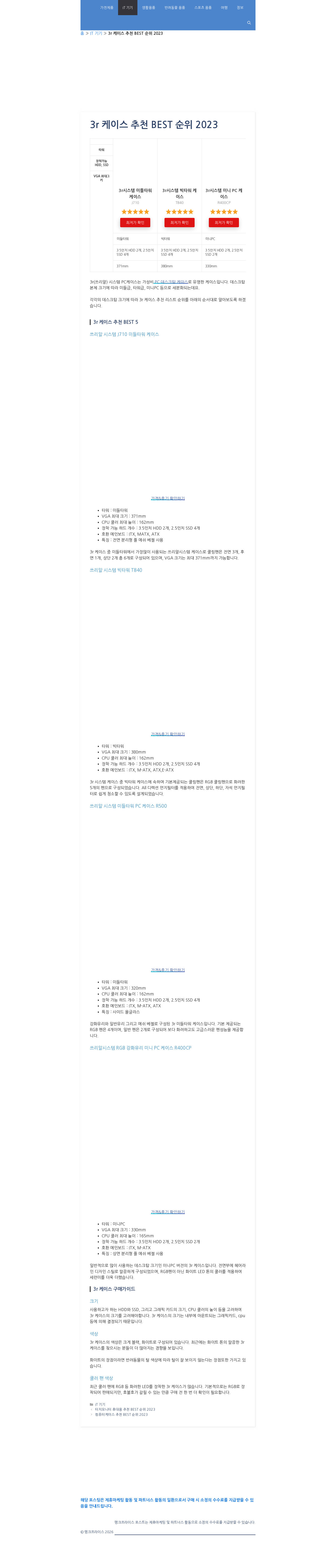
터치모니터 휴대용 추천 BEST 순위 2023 (125, 1409)
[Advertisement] (168, 77)
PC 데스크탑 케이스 (171, 282)
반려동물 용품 (174, 7)
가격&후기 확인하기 (168, 498)
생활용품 (148, 7)
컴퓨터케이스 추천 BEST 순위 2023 (121, 1414)
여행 (224, 7)
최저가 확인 (135, 222)
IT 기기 (128, 7)
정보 (240, 7)
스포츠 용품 (203, 7)
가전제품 (106, 7)
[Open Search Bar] (249, 22)
